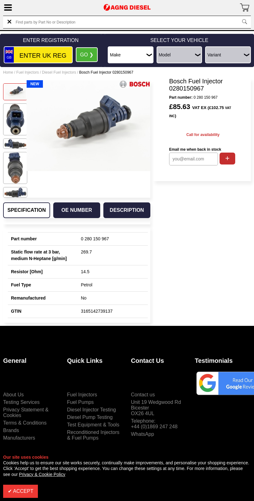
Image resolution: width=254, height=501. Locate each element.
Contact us (143, 394)
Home (8, 72)
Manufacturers (19, 438)
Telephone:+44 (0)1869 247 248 (154, 423)
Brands (11, 430)
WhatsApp (142, 434)
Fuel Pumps (80, 402)
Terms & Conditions (25, 422)
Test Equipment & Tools (93, 424)
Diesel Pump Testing (90, 417)
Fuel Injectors (27, 72)
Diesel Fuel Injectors (59, 72)
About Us (13, 394)
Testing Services (21, 402)
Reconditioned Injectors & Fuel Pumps (93, 435)
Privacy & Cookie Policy (42, 474)
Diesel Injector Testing (91, 409)
